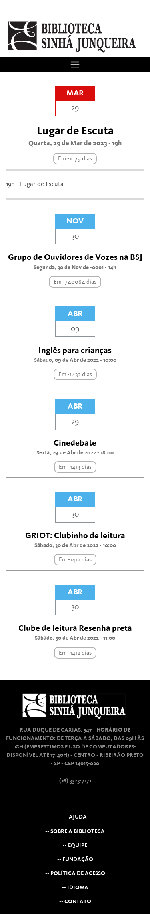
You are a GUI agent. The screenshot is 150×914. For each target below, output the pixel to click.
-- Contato (75, 901)
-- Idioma (75, 887)
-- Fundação (75, 859)
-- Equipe (75, 845)
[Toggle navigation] (75, 64)
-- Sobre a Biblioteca (75, 831)
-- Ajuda (75, 816)
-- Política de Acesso (75, 873)
